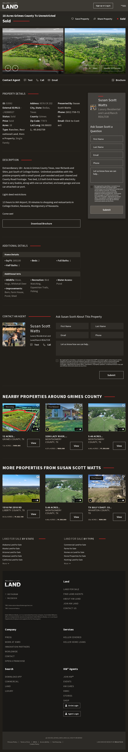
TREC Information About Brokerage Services (18, 605)
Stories (67, 695)
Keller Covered (72, 637)
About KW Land (72, 598)
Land (7, 686)
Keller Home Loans (74, 642)
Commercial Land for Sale (75, 544)
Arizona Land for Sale (11, 552)
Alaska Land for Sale (11, 548)
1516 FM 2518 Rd (12, 507)
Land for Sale (71, 589)
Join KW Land (70, 603)
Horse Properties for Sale (75, 556)
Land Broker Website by (110, 742)
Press (8, 637)
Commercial (12, 681)
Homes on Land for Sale (74, 552)
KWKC (66, 691)
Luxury (9, 691)
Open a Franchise (15, 661)
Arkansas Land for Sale (12, 556)
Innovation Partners (17, 646)
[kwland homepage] (12, 583)
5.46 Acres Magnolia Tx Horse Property (98, 436)
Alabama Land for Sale (12, 544)
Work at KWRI (12, 642)
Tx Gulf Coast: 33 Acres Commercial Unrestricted (100, 507)
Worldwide (11, 651)
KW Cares (68, 686)
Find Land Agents (73, 594)
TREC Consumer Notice (12, 608)
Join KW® (68, 676)
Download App (13, 676)
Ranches (13, 129)
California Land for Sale (12, 559)
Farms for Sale (70, 548)
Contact (10, 656)
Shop (66, 700)
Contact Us (69, 608)
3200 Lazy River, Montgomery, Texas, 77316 (55, 436)
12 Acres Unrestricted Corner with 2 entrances (11, 436)
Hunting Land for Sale (73, 559)
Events (67, 681)
